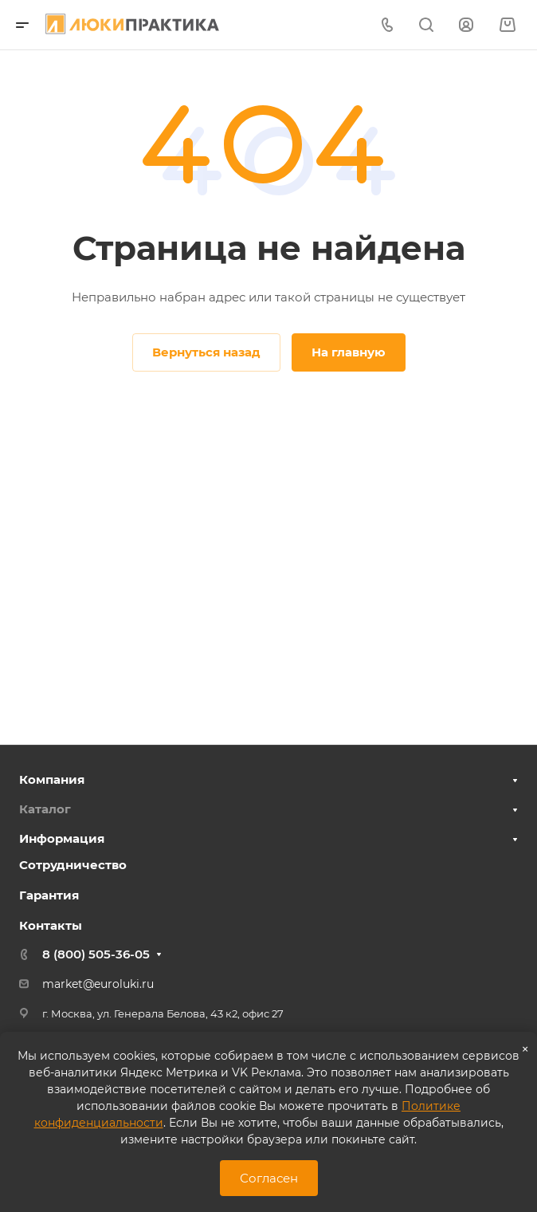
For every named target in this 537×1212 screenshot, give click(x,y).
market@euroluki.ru (98, 984)
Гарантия (49, 895)
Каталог (45, 809)
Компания (51, 779)
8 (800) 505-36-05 (96, 954)
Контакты (50, 925)
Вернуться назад (206, 352)
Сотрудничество (73, 864)
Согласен (269, 1178)
